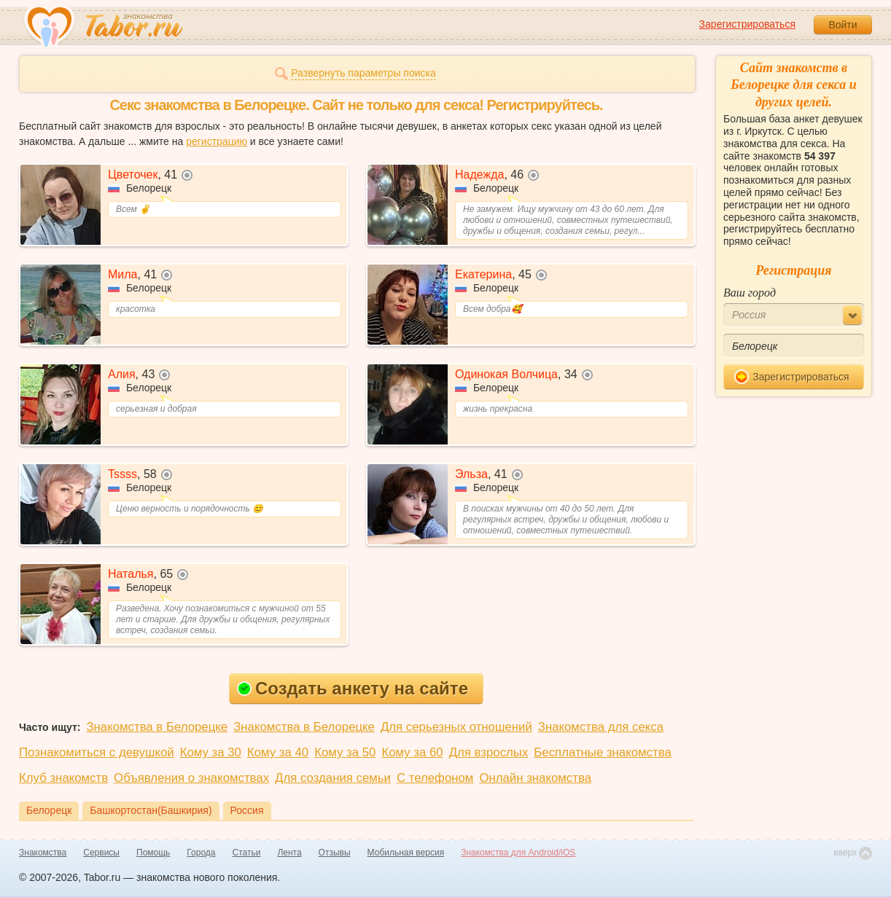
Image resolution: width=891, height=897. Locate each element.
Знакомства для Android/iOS (518, 852)
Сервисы (101, 852)
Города (201, 852)
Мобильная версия (406, 852)
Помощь (153, 852)
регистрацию (216, 141)
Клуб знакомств (63, 778)
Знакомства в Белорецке (156, 727)
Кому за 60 (412, 752)
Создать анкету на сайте (352, 688)
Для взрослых (489, 752)
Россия (247, 810)
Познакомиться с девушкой (96, 752)
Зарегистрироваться (747, 24)
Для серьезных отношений (456, 727)
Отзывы (335, 852)
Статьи (247, 852)
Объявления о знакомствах (191, 778)
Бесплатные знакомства (602, 752)
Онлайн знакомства (535, 778)
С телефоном (435, 778)
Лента (289, 852)
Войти (842, 25)
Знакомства (42, 852)
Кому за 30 (210, 752)
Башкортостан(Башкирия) (150, 810)
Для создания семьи (333, 778)
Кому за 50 (345, 752)
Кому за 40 (277, 752)
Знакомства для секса (601, 727)
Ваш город (749, 292)
